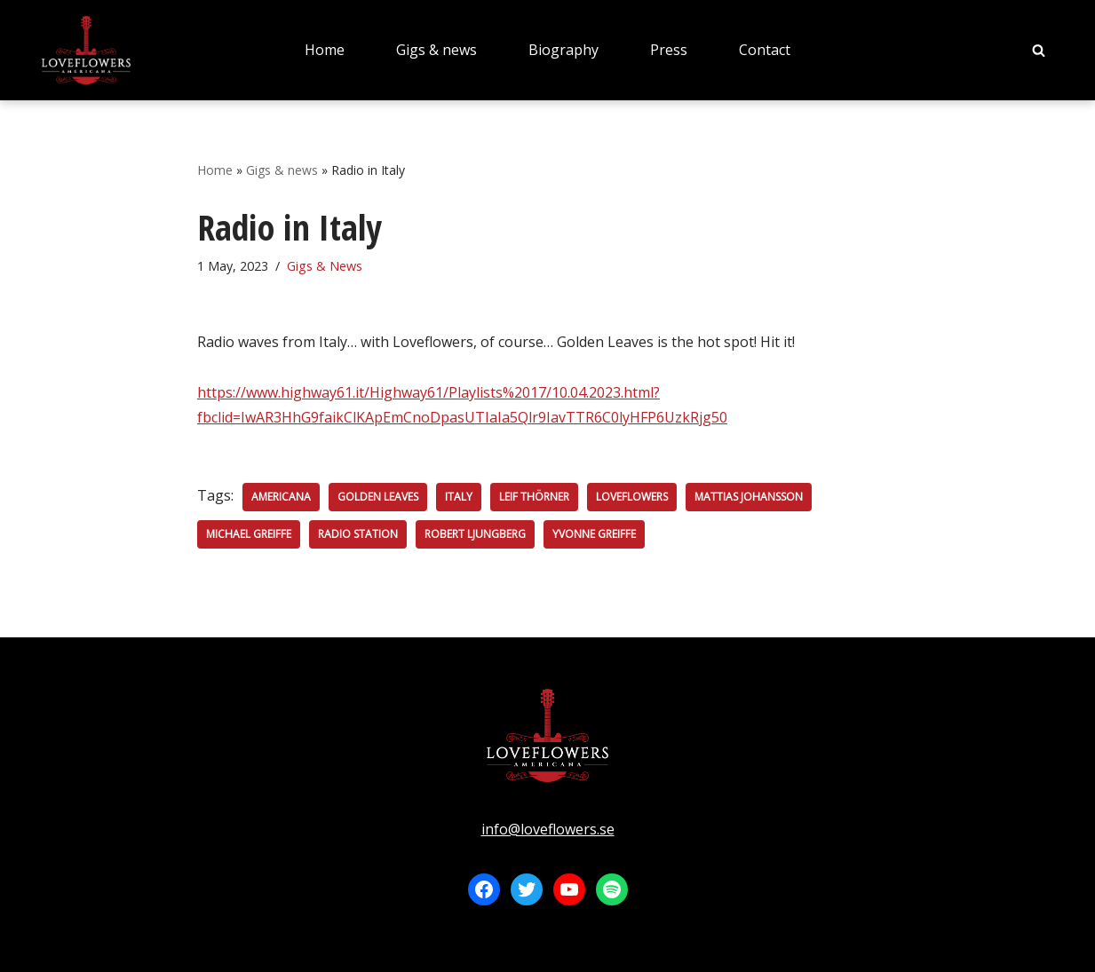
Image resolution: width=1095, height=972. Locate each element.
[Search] (1038, 50)
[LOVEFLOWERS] (86, 50)
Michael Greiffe (248, 533)
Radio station (358, 533)
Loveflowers (632, 496)
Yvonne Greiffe (594, 533)
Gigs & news (436, 49)
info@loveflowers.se (548, 829)
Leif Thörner (534, 496)
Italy (458, 496)
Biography (563, 49)
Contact (764, 49)
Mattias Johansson (748, 496)
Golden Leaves (377, 496)
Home (325, 49)
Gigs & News (324, 265)
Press (668, 49)
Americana (281, 496)
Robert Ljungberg (475, 533)
